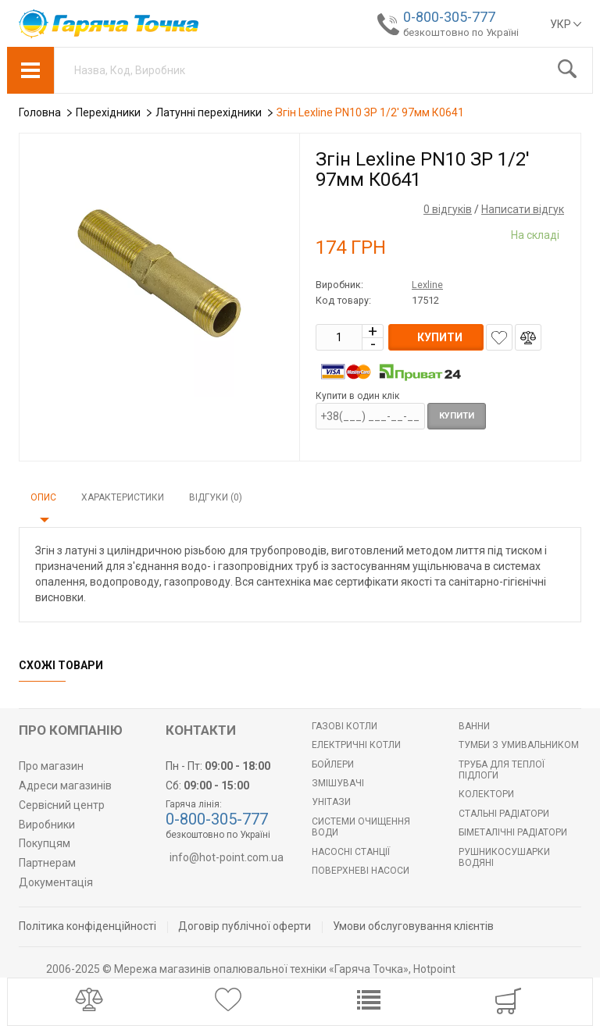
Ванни (474, 726)
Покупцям (44, 843)
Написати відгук (522, 209)
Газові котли (344, 726)
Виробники (47, 824)
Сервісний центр (62, 805)
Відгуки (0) (215, 497)
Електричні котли (356, 744)
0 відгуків (447, 209)
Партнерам (47, 863)
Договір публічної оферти (244, 926)
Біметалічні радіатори (513, 832)
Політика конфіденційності (87, 926)
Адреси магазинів (65, 785)
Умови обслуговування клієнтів (413, 926)
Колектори (486, 794)
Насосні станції (351, 851)
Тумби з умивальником (519, 744)
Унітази (331, 801)
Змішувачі (338, 783)
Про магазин (51, 766)
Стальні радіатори (504, 813)
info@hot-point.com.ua (227, 857)
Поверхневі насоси (360, 870)
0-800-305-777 (449, 17)
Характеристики (122, 497)
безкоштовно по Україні (461, 32)
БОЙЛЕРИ (333, 764)
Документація (56, 882)
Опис (43, 497)
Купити (456, 416)
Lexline (427, 284)
